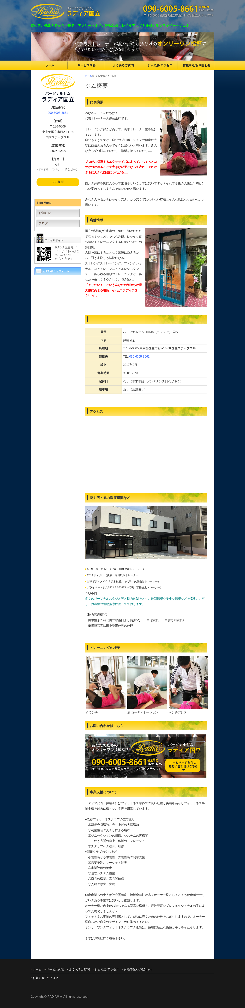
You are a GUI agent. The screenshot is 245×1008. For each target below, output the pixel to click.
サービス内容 (87, 65)
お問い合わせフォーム (56, 271)
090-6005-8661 (139, 356)
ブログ (43, 223)
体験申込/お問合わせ (197, 65)
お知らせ (45, 212)
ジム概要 (58, 182)
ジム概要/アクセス (160, 65)
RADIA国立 (55, 996)
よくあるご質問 (123, 65)
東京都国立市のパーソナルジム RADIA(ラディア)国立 (66, 11)
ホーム (49, 65)
